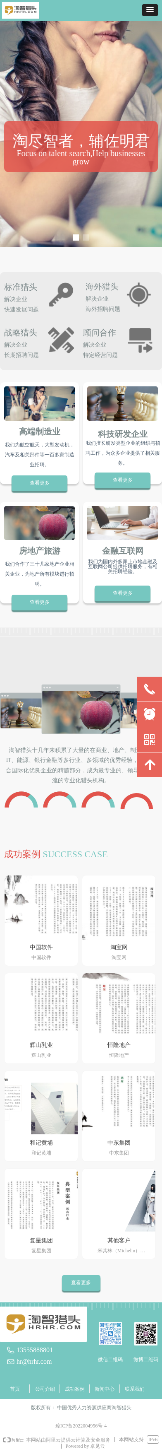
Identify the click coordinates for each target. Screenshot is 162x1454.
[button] (150, 10)
